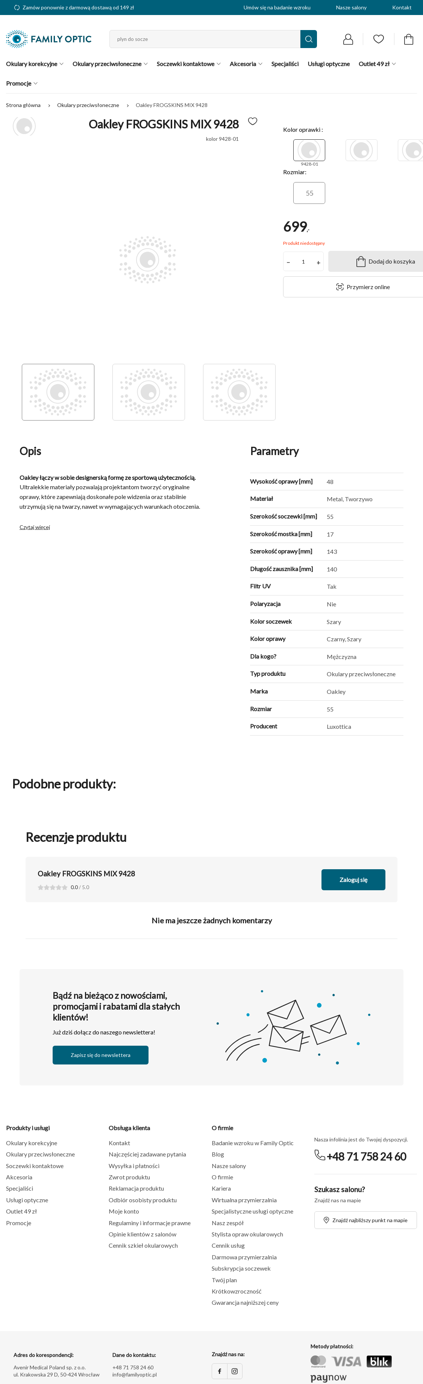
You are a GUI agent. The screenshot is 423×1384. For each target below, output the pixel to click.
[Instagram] (234, 1371)
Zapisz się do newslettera (100, 1055)
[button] (57, 1143)
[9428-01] (309, 150)
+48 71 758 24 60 (366, 1156)
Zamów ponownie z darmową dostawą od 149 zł (74, 7)
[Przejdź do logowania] (348, 39)
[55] (309, 193)
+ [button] (318, 262)
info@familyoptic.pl (134, 1374)
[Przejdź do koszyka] (408, 39)
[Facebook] (219, 1371)
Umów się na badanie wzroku (277, 7)
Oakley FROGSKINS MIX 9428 (172, 105)
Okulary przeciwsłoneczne (88, 105)
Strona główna (24, 105)
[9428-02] (362, 150)
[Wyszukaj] (308, 39)
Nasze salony (351, 7)
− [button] (288, 262)
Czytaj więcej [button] (35, 527)
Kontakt (402, 7)
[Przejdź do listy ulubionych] (378, 39)
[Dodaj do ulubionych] (253, 121)
